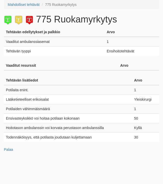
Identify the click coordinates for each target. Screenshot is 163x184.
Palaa (8, 149)
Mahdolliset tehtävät (24, 5)
